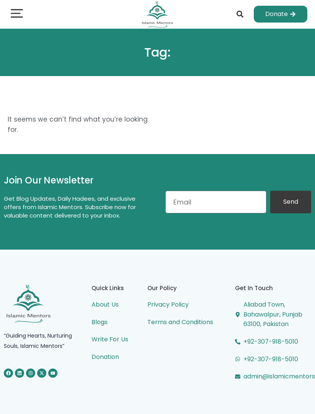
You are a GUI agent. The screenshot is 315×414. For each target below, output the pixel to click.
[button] (17, 14)
